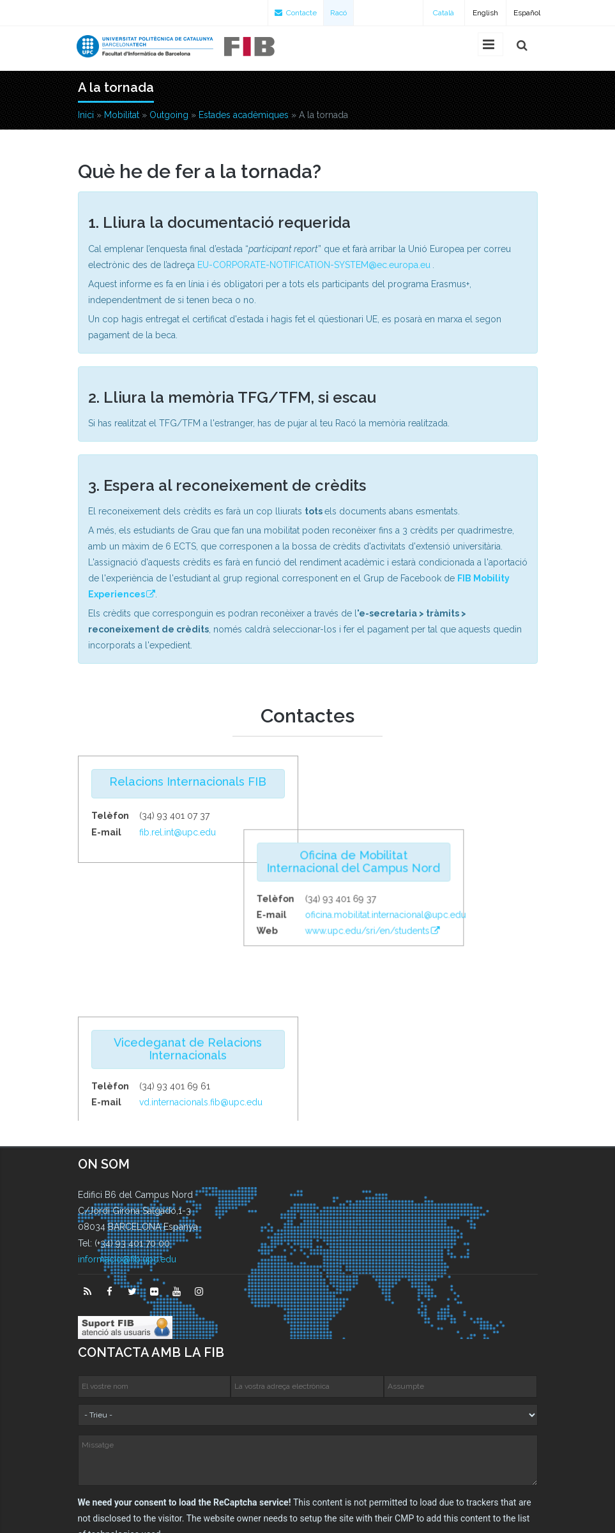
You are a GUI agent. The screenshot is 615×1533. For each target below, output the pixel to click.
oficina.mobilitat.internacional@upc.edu (459, 841)
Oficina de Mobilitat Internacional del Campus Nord (427, 788)
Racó (338, 12)
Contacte (296, 12)
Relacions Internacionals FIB (187, 781)
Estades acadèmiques (244, 115)
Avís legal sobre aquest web (464, 1499)
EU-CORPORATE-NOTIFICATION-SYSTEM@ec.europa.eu (313, 265)
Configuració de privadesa (309, 1515)
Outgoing (168, 115)
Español (526, 12)
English (485, 12)
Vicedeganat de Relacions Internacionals (188, 908)
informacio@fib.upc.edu (127, 1137)
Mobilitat (121, 115)
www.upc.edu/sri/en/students (441, 857)
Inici (86, 115)
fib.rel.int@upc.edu (177, 832)
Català (443, 12)
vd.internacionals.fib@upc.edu (200, 961)
